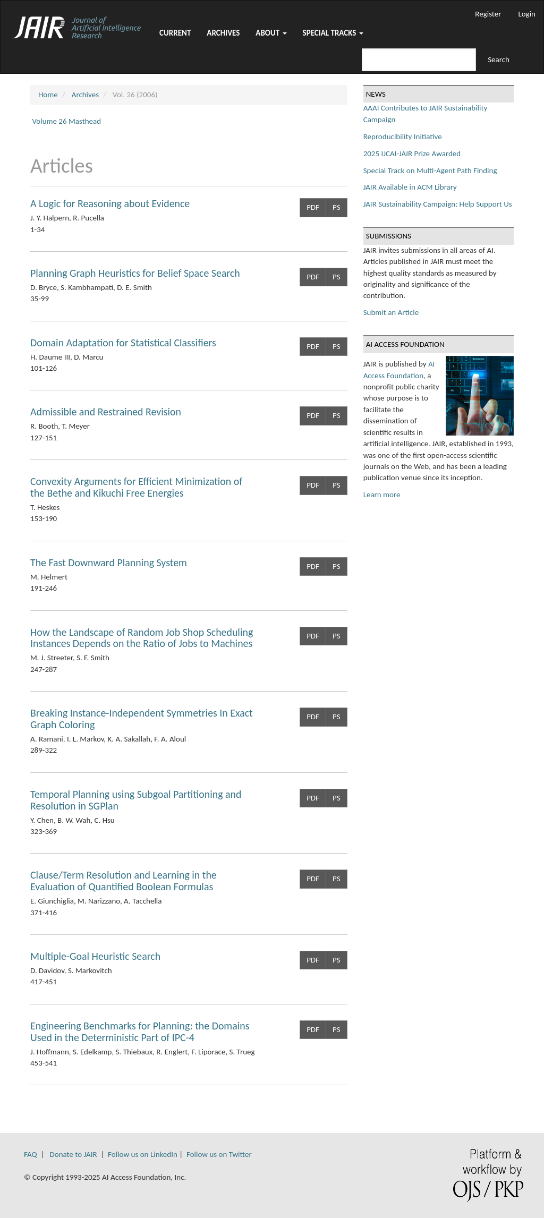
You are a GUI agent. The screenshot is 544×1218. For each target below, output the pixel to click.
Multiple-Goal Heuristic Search (95, 956)
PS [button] (337, 207)
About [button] (271, 33)
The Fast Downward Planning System (108, 562)
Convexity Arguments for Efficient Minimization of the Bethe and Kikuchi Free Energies (136, 487)
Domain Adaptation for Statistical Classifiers (123, 342)
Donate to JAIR (73, 1154)
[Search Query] (419, 59)
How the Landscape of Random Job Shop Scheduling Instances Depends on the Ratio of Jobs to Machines (141, 638)
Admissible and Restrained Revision (105, 411)
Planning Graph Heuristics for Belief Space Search (135, 273)
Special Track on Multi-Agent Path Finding (430, 170)
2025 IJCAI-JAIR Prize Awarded (412, 153)
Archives (223, 33)
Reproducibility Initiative (402, 136)
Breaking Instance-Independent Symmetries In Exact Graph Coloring (141, 718)
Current (175, 33)
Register (488, 14)
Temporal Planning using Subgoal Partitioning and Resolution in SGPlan (135, 800)
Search (498, 59)
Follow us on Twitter (219, 1154)
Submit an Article (391, 312)
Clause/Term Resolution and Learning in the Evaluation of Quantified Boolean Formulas (123, 880)
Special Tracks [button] (333, 33)
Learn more (382, 494)
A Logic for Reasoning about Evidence (110, 203)
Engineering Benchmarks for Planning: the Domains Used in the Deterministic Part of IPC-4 (140, 1031)
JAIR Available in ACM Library (410, 187)
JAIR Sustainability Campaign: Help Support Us (437, 204)
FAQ (30, 1154)
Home (48, 94)
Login (527, 14)
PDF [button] (313, 207)
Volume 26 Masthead (66, 121)
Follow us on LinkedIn (142, 1154)
